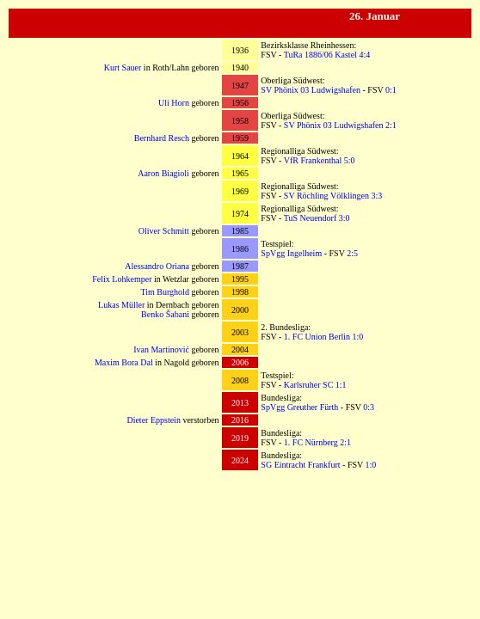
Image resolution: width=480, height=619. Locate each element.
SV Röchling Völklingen (326, 195)
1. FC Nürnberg (311, 442)
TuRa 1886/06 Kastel (320, 54)
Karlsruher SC (309, 384)
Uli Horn (173, 102)
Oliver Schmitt (163, 231)
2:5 (352, 253)
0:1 (391, 90)
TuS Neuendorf (310, 218)
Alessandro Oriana (157, 266)
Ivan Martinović (161, 349)
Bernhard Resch (161, 138)
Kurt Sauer (123, 67)
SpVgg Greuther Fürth (299, 407)
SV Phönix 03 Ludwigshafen (310, 90)
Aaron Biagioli (163, 173)
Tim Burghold (164, 292)
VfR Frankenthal (313, 160)
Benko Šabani (165, 314)
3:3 (376, 195)
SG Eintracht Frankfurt (300, 464)
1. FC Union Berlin (317, 336)
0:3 (368, 407)
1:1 (341, 384)
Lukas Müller (121, 305)
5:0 (349, 160)
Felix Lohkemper (121, 279)
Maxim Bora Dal (124, 362)
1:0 (358, 336)
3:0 (344, 218)
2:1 (391, 125)
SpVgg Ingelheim (291, 253)
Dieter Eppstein (153, 420)
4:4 (364, 54)
